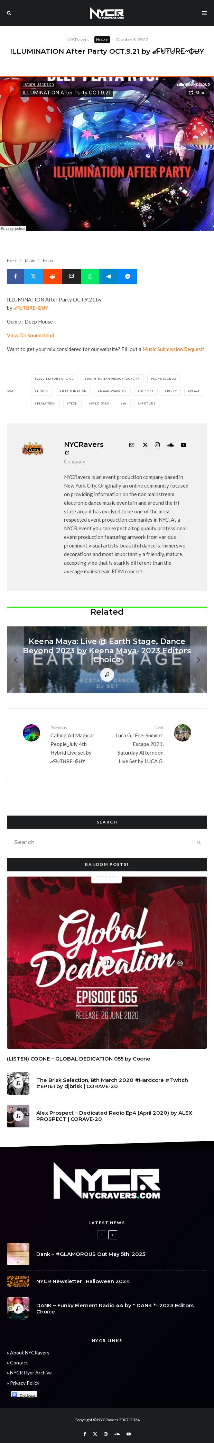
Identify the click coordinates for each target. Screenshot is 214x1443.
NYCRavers (77, 39)
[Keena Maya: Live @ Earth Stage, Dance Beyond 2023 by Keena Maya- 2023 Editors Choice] (107, 659)
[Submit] (52, 276)
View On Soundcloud (30, 335)
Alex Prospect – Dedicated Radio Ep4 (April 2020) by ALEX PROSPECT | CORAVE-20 (114, 1118)
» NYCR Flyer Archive (29, 1372)
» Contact (17, 1362)
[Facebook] (85, 1434)
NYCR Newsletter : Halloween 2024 (83, 1282)
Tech (73, 403)
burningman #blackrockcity (113, 378)
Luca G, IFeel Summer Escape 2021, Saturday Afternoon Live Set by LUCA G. (138, 744)
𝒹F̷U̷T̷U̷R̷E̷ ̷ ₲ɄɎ (30, 308)
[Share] (15, 276)
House (102, 39)
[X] (95, 1434)
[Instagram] (106, 1434)
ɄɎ (125, 403)
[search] (199, 842)
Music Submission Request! (173, 349)
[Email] (71, 276)
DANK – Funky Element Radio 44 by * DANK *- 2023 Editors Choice (115, 1310)
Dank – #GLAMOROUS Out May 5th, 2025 (90, 1254)
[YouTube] (128, 1434)
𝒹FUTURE (148, 403)
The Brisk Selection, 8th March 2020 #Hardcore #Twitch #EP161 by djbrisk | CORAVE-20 (112, 1083)
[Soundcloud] (117, 1434)
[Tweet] (33, 276)
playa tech (46, 403)
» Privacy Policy (23, 1383)
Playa (194, 391)
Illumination (74, 391)
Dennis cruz (164, 378)
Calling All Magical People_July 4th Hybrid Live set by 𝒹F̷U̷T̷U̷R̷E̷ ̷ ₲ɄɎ (76, 744)
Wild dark (100, 403)
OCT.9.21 (146, 391)
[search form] (99, 842)
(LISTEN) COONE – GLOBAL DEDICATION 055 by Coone (78, 1059)
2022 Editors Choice (55, 378)
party (172, 391)
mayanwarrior (113, 391)
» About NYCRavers (28, 1352)
